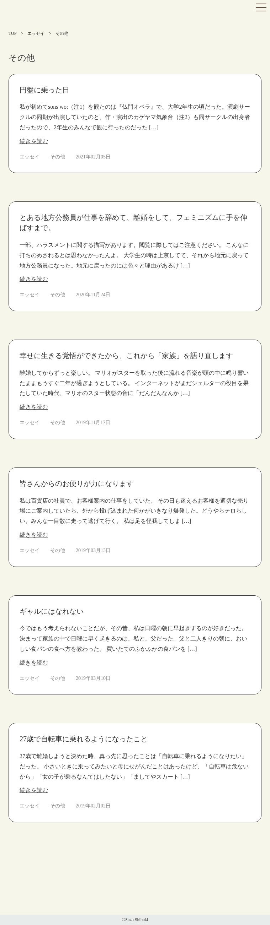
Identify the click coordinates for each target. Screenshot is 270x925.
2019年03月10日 (93, 678)
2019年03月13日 (93, 550)
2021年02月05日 (93, 156)
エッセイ (35, 33)
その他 (57, 156)
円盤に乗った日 (44, 90)
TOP (12, 33)
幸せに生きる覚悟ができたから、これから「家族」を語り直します (126, 355)
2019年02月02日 (93, 805)
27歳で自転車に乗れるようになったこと (84, 739)
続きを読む (34, 141)
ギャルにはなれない (52, 611)
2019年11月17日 (93, 422)
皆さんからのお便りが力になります (76, 483)
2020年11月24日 (93, 294)
